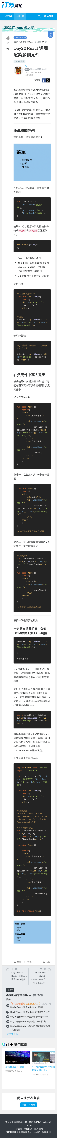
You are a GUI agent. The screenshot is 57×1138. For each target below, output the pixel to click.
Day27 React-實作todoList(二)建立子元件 (30, 1012)
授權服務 (28, 1129)
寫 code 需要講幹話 (36, 69)
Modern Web (20, 37)
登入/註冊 (48, 16)
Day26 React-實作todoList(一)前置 (26, 1007)
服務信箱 (38, 1129)
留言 (17, 962)
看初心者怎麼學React (24, 42)
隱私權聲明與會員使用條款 (19, 1132)
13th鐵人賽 (19, 61)
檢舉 (46, 962)
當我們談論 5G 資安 (14, 1066)
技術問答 (8, 16)
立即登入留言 (28, 1105)
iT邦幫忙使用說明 (42, 1132)
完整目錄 (12, 1034)
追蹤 (28, 962)
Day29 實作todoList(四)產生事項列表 (28, 1021)
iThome (28, 1125)
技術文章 (20, 16)
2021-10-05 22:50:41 (34, 72)
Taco (27, 66)
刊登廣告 (17, 1129)
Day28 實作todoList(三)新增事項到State (29, 1016)
